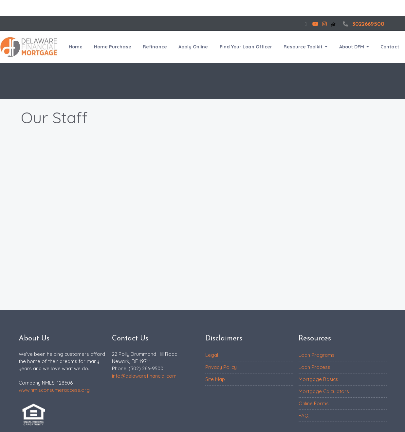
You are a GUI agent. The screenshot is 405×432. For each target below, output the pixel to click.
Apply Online (193, 47)
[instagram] (324, 24)
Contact (389, 47)
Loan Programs (317, 355)
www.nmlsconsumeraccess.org (54, 390)
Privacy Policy (221, 367)
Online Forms (314, 403)
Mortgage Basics (318, 379)
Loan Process (314, 367)
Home (76, 47)
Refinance (155, 47)
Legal (211, 355)
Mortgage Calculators (324, 391)
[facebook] (305, 24)
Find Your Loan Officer (246, 47)
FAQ (303, 415)
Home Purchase (112, 47)
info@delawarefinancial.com (144, 376)
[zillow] (334, 24)
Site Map (215, 379)
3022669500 (362, 24)
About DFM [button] (352, 47)
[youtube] (315, 24)
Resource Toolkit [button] (304, 47)
